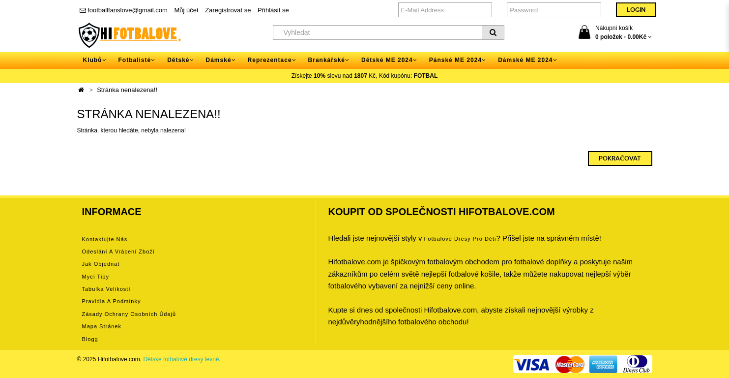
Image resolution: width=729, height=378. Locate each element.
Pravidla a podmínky (111, 301)
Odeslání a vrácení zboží (118, 251)
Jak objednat (101, 264)
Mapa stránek (101, 326)
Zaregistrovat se (228, 10)
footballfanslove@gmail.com (124, 10)
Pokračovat (620, 158)
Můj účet (187, 10)
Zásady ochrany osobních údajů (129, 314)
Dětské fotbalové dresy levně (181, 359)
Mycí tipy (95, 277)
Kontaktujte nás (105, 239)
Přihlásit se (273, 10)
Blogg (90, 339)
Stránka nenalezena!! (127, 90)
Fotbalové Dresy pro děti (460, 239)
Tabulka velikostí (106, 289)
